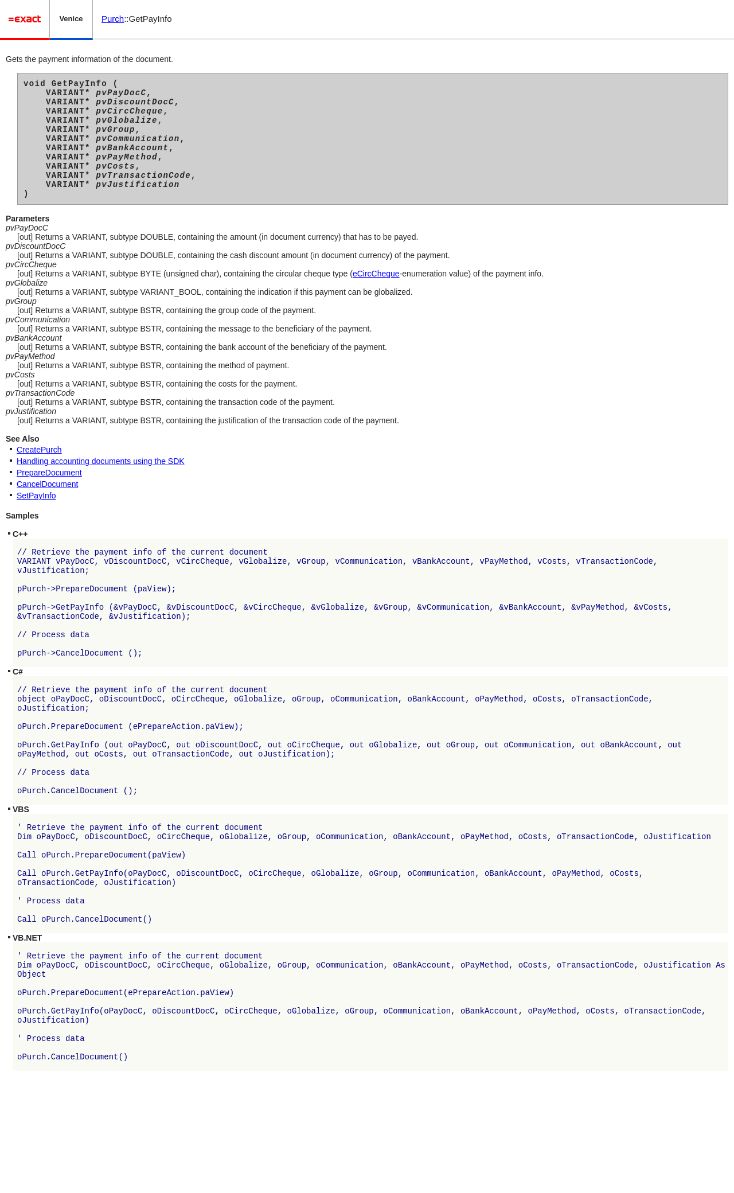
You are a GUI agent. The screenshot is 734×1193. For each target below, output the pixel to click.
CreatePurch (39, 472)
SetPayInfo (36, 518)
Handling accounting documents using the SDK (101, 483)
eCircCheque (376, 296)
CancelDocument (47, 506)
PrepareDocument (49, 495)
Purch (112, 19)
